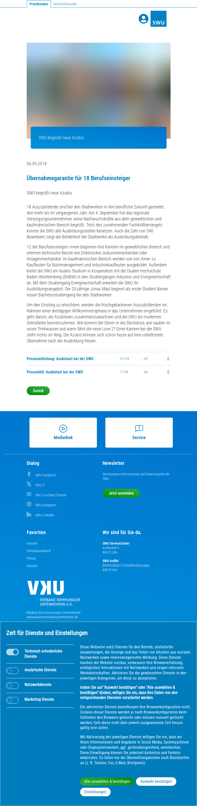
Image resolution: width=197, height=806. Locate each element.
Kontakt (32, 543)
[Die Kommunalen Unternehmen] (54, 595)
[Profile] (144, 19)
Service (137, 432)
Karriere (32, 566)
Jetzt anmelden (121, 493)
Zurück (38, 390)
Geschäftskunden (65, 4)
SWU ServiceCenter (116, 543)
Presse (31, 558)
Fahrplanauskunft (39, 551)
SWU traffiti (110, 561)
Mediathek (61, 432)
